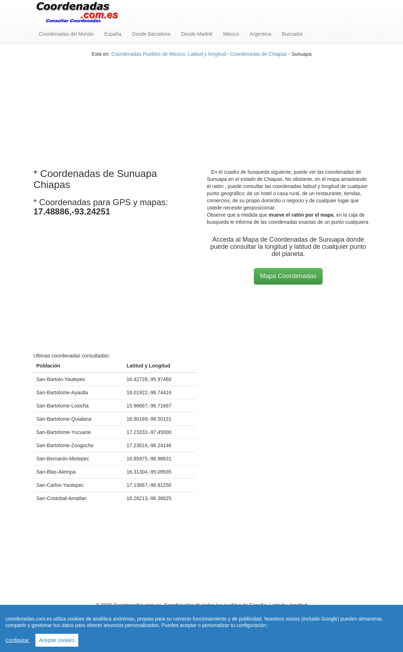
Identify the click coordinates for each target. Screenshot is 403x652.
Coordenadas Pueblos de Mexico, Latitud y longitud (168, 54)
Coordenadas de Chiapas (258, 54)
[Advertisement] (202, 108)
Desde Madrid (196, 34)
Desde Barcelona (151, 34)
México (231, 34)
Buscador (292, 34)
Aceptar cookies (57, 640)
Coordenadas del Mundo (66, 34)
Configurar (17, 640)
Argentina (260, 34)
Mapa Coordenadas (288, 276)
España (112, 34)
